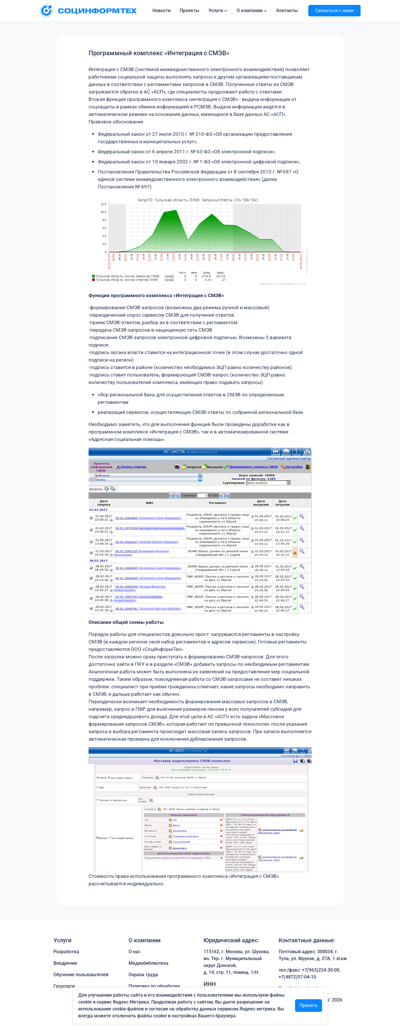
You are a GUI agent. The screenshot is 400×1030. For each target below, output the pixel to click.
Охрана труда (143, 974)
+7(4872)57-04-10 (297, 977)
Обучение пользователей (80, 974)
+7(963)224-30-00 (320, 970)
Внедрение (65, 963)
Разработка (66, 951)
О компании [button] (250, 10)
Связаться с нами (334, 10)
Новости (161, 10)
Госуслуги (64, 986)
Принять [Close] (308, 1005)
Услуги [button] (215, 10)
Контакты (287, 10)
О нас (134, 951)
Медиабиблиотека (149, 963)
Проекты (189, 10)
